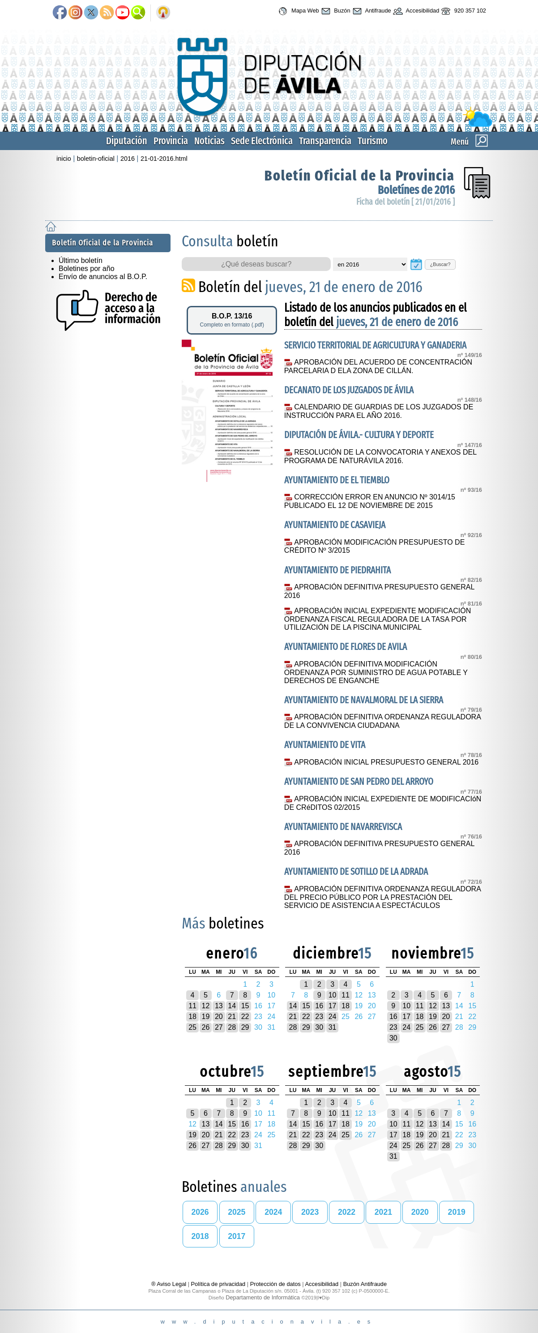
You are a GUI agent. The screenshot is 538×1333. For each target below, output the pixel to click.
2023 (310, 1212)
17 (333, 1006)
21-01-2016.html (164, 158)
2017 (236, 1236)
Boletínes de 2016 (416, 190)
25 (192, 1027)
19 (206, 1016)
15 (245, 1006)
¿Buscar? (440, 264)
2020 (420, 1212)
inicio (63, 158)
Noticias (209, 141)
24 (333, 1016)
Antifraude (370, 11)
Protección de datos (275, 1284)
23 (319, 1016)
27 (219, 1027)
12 (206, 1006)
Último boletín (80, 260)
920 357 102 (462, 11)
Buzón (334, 11)
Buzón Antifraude (365, 1284)
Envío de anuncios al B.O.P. (103, 276)
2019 (456, 1212)
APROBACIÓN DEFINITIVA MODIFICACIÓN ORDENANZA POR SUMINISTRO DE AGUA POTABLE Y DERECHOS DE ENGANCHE (376, 672)
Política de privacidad (218, 1284)
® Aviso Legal (169, 1284)
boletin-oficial (96, 158)
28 (232, 1027)
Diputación (126, 141)
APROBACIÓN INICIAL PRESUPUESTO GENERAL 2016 (386, 762)
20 (219, 1016)
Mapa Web (297, 11)
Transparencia (325, 141)
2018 (200, 1236)
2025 (236, 1212)
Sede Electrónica (262, 141)
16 (319, 1006)
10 (333, 995)
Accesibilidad (415, 11)
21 (232, 1016)
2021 (383, 1212)
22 (245, 1016)
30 (319, 1027)
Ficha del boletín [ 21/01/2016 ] (405, 202)
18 (192, 1016)
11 (192, 1006)
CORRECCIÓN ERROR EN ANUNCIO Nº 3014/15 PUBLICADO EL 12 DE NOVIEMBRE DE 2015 (369, 501)
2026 (200, 1212)
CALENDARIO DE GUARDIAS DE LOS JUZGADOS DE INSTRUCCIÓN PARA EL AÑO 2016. (378, 411)
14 (232, 1006)
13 (219, 1006)
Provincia (171, 141)
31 (333, 1027)
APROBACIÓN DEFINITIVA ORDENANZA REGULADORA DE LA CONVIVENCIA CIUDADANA (382, 721)
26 (206, 1027)
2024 (273, 1212)
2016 (127, 158)
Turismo (373, 141)
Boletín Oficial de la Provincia (360, 175)
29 (245, 1027)
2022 (346, 1212)
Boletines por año (87, 268)
